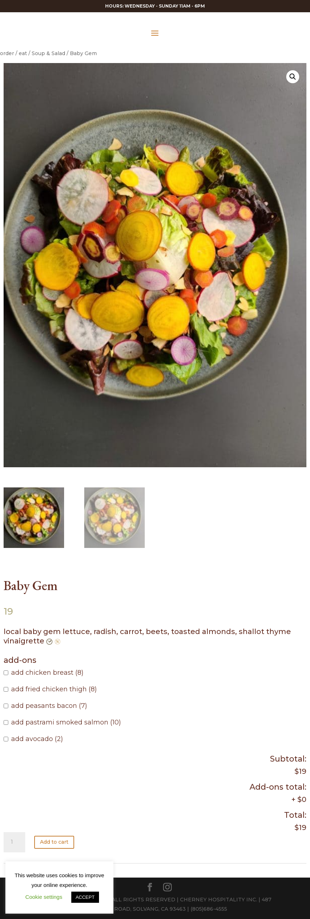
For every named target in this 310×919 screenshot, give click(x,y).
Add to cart (54, 842)
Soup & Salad (48, 53)
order (7, 53)
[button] (292, 76)
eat (23, 53)
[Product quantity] (14, 842)
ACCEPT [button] (85, 897)
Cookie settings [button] (43, 897)
